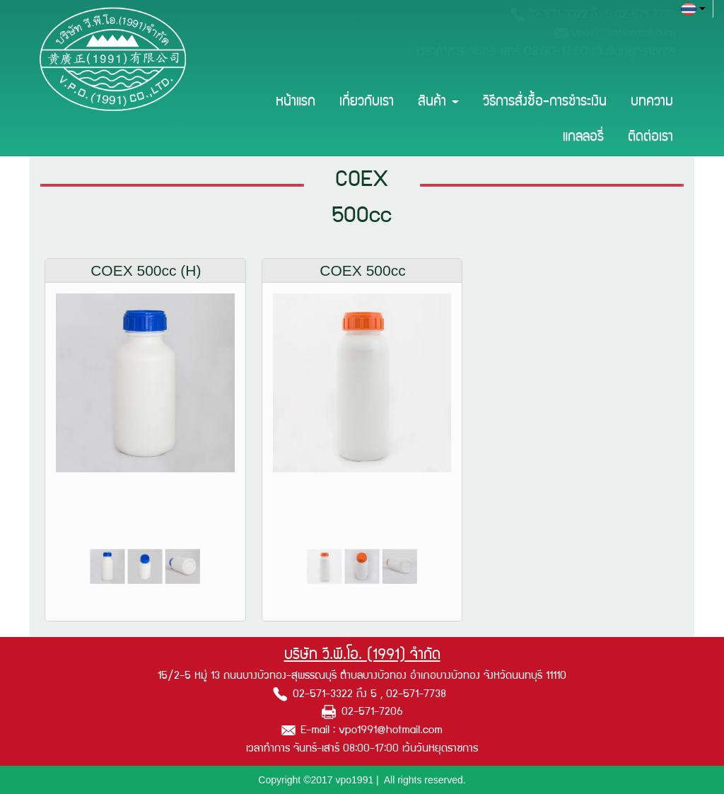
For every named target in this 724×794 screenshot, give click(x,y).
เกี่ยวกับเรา (366, 102)
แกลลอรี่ (583, 138)
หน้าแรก (295, 102)
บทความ (652, 102)
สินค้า (438, 102)
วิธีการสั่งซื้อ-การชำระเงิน (545, 102)
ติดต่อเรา (650, 138)
